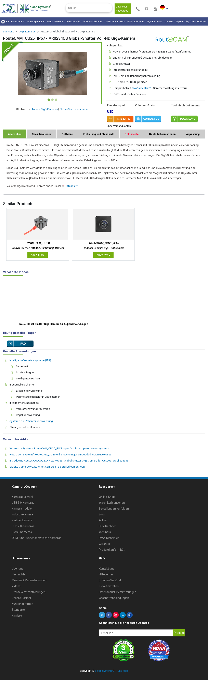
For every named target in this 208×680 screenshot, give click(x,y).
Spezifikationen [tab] (41, 134)
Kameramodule (22, 508)
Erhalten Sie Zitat (110, 580)
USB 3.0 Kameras (115, 21)
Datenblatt (70, 185)
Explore (179, 21)
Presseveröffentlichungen (29, 592)
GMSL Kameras (135, 21)
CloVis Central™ (141, 88)
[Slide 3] (56, 100)
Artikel (103, 520)
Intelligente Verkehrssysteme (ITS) (30, 360)
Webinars (105, 532)
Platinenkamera (22, 520)
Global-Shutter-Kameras (74, 109)
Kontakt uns (106, 568)
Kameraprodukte (35, 21)
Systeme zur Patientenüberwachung (31, 421)
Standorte (18, 609)
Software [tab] (67, 134)
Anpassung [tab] (193, 134)
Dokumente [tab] (132, 134)
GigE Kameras (154, 21)
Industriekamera (22, 514)
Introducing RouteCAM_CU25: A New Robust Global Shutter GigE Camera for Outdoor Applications (69, 460)
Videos (16, 586)
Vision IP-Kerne (55, 21)
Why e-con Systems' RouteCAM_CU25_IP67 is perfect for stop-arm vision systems (59, 448)
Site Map (123, 670)
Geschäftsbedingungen (114, 598)
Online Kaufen (196, 22)
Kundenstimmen (22, 603)
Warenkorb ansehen (112, 502)
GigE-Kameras (27, 31)
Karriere (17, 615)
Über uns (17, 568)
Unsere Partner (21, 598)
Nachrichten (19, 574)
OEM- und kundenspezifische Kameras (36, 538)
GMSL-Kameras (22, 532)
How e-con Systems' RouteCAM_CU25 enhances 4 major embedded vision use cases (60, 454)
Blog (102, 514)
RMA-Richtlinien (109, 538)
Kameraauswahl (12, 22)
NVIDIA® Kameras (92, 21)
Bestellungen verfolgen (114, 508)
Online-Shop (107, 496)
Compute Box (73, 21)
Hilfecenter (106, 574)
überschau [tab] (14, 134)
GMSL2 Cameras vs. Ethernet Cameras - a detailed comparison (47, 466)
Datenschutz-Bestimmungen (117, 592)
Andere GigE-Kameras (44, 109)
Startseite (8, 31)
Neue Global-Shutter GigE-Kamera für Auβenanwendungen (53, 324)
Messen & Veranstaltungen (29, 580)
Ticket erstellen (109, 586)
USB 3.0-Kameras (23, 502)
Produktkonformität (112, 549)
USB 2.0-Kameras (23, 526)
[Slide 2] (52, 100)
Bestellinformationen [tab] (162, 134)
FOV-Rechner (107, 526)
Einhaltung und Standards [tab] (98, 134)
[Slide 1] (49, 100)
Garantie (104, 543)
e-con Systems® (105, 670)
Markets (169, 21)
